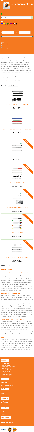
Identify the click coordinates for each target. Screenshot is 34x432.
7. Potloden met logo (5, 372)
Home (2, 80)
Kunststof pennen (9, 80)
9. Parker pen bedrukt (5, 375)
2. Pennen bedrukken (5, 365)
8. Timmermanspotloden (6, 374)
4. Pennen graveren (5, 368)
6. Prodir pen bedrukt (5, 371)
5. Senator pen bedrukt (6, 369)
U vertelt (2, 411)
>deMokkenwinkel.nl (5, 424)
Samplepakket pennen (6, 392)
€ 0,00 (5, 15)
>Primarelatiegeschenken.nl (7, 422)
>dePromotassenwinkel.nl (6, 421)
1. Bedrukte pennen (5, 363)
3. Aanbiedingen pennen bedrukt (8, 366)
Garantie (2, 393)
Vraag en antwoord (5, 395)
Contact (2, 412)
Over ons (3, 414)
